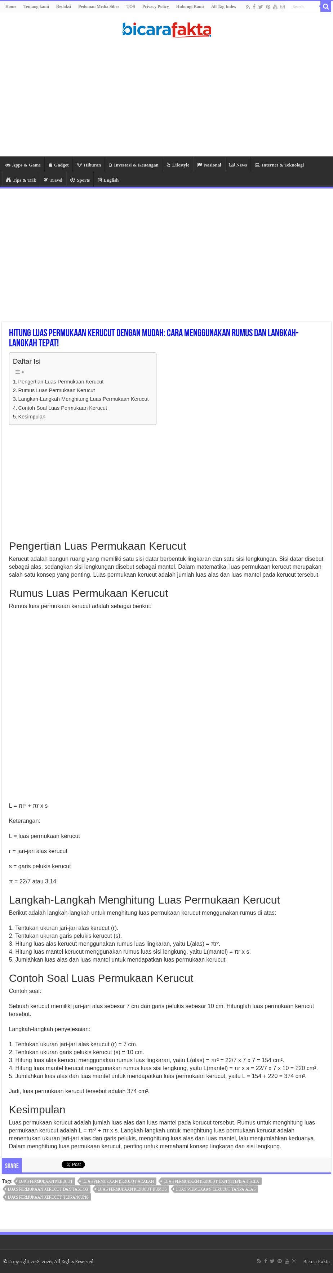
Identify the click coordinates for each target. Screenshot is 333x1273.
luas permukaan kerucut (46, 1181)
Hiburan (89, 165)
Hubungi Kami (190, 6)
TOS (130, 6)
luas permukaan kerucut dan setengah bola (211, 1181)
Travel (53, 180)
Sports (80, 180)
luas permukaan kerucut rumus (132, 1189)
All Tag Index (223, 6)
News (238, 165)
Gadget (58, 165)
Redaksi (63, 6)
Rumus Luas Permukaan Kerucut (56, 390)
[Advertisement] (166, 98)
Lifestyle (178, 165)
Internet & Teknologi (279, 165)
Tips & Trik (21, 180)
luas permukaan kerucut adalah (118, 1181)
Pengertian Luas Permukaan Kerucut (61, 382)
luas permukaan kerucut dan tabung (48, 1189)
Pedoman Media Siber (98, 6)
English (108, 180)
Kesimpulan (31, 417)
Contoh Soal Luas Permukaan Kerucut (62, 408)
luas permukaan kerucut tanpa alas (216, 1189)
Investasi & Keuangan (134, 165)
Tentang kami (36, 6)
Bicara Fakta (316, 1261)
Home (11, 6)
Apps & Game (23, 165)
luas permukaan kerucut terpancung (48, 1197)
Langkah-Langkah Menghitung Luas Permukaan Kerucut (83, 399)
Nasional (209, 165)
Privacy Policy (155, 6)
